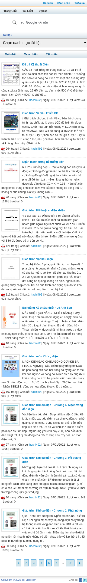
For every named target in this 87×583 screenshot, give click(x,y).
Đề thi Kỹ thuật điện (35, 64)
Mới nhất (10, 54)
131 (70, 563)
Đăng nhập (63, 3)
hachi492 (35, 100)
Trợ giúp (79, 3)
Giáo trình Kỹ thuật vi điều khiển (43, 210)
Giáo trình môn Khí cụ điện (40, 356)
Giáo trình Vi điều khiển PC (40, 113)
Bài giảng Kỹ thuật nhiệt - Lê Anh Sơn (47, 307)
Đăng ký (48, 3)
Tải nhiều (52, 54)
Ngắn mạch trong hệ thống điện (43, 161)
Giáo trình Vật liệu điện (37, 259)
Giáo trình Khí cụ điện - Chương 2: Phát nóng (52, 510)
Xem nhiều (31, 54)
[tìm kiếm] (42, 22)
